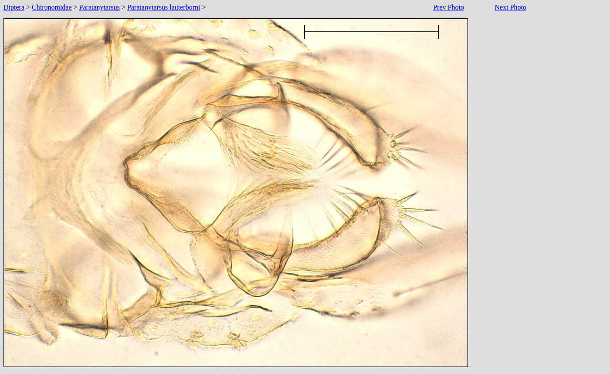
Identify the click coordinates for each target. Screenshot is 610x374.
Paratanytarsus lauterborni (163, 7)
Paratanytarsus (99, 7)
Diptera (13, 7)
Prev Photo (448, 7)
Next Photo (510, 7)
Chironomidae (52, 7)
